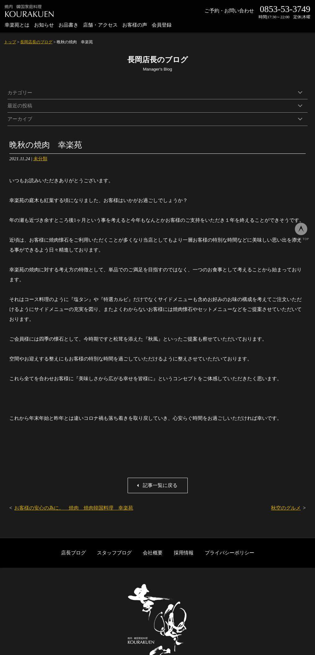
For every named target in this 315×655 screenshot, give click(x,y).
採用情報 (184, 552)
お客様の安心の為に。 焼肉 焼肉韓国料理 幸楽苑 (73, 508)
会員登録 (162, 25)
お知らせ (44, 25)
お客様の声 (134, 25)
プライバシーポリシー (229, 552)
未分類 (40, 158)
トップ (10, 42)
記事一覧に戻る (160, 485)
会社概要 (153, 552)
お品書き (68, 25)
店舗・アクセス (100, 25)
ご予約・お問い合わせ (229, 10)
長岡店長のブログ (36, 42)
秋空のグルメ (286, 508)
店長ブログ (73, 552)
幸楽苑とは (17, 25)
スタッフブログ (114, 552)
